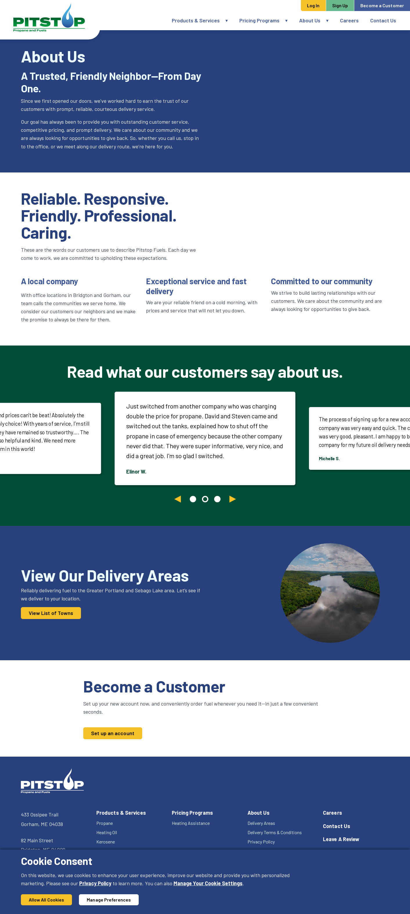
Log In (313, 5)
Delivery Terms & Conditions (275, 832)
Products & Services (196, 20)
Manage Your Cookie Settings (208, 883)
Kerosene (105, 841)
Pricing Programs (259, 20)
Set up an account (112, 733)
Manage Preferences (109, 899)
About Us (309, 20)
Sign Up (340, 5)
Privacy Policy (95, 883)
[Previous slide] (177, 499)
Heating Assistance (191, 823)
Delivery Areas (261, 823)
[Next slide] (232, 499)
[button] (229, 20)
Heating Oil (106, 832)
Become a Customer (382, 5)
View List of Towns (51, 613)
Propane (104, 823)
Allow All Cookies (46, 899)
